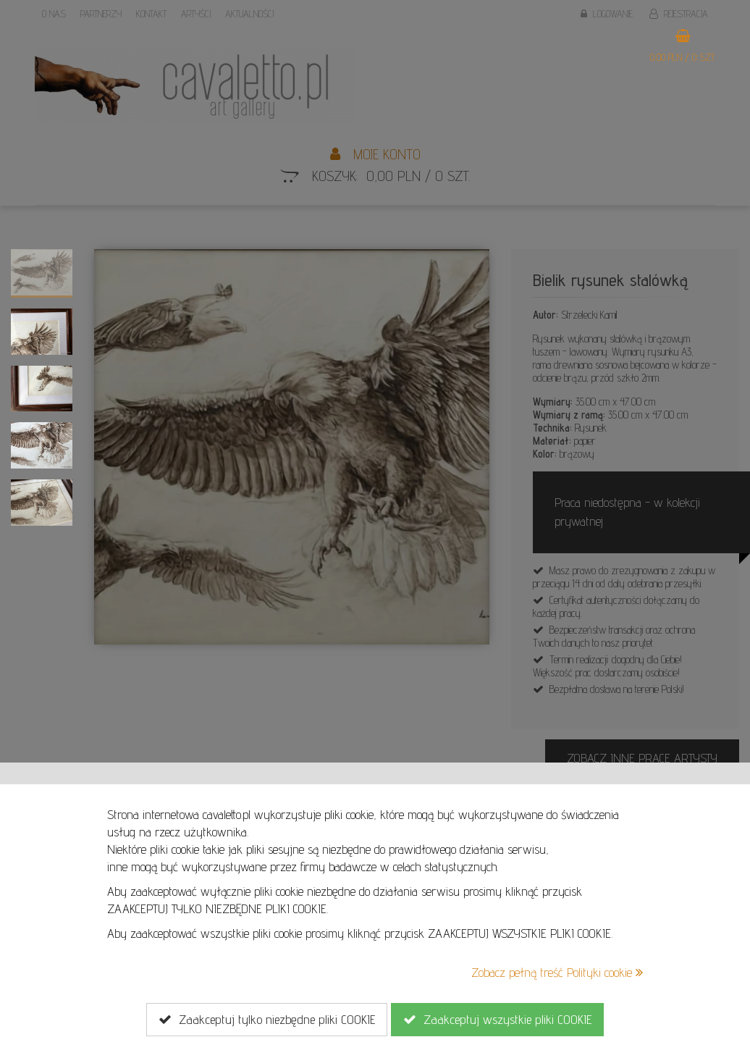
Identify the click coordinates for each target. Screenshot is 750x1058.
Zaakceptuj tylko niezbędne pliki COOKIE (267, 1019)
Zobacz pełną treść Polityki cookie (557, 972)
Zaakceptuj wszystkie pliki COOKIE (497, 1019)
